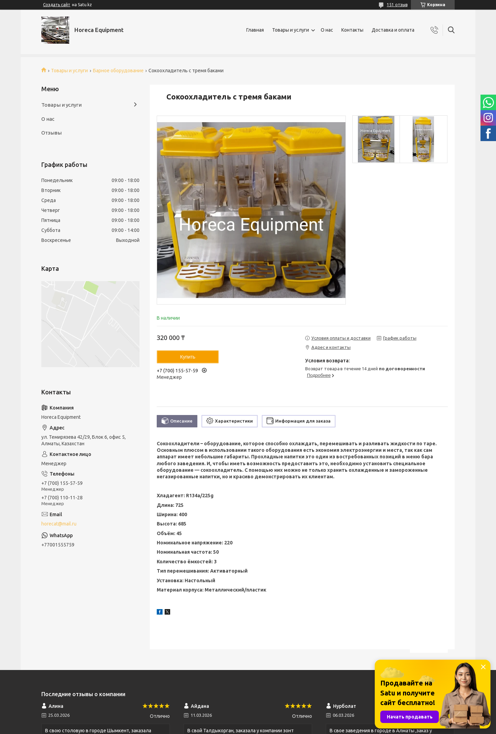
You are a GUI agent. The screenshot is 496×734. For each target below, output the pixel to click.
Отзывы (51, 133)
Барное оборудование (118, 70)
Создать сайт (56, 4)
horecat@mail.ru (58, 523)
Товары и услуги (290, 30)
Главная (255, 30)
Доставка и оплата (393, 30)
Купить (187, 357)
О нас (327, 30)
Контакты (352, 30)
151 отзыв (397, 4)
